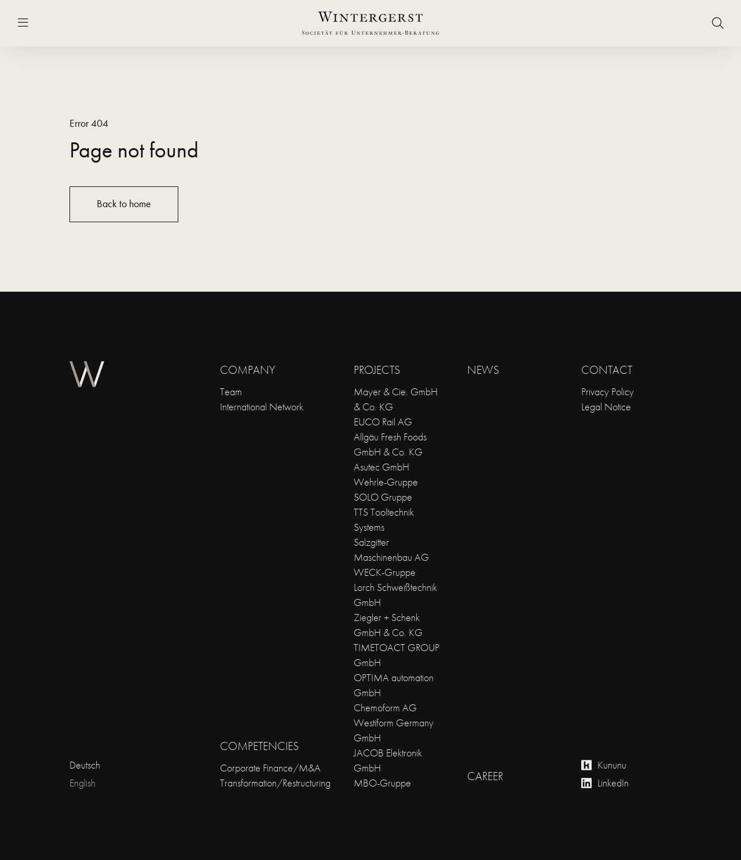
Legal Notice (606, 406)
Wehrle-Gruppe (386, 481)
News (483, 369)
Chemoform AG (385, 707)
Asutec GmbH (381, 466)
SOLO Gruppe (383, 496)
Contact (606, 369)
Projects (377, 369)
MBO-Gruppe (382, 782)
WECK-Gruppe (385, 572)
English (82, 782)
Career (485, 776)
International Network (261, 406)
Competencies (259, 746)
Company (247, 369)
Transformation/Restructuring (275, 782)
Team (231, 391)
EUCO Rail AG (383, 421)
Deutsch (84, 764)
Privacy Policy (607, 391)
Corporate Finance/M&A (270, 767)
